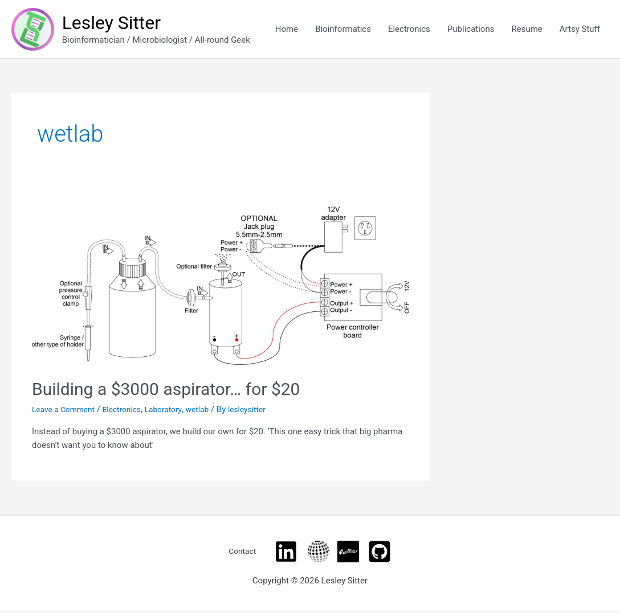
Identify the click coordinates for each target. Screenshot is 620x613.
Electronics (409, 30)
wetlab (211, 410)
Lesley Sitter (117, 23)
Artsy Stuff (580, 30)
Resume (526, 30)
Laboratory (174, 410)
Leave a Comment (66, 410)
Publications (471, 30)
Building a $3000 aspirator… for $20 (166, 390)
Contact (243, 552)
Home (286, 30)
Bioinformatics (343, 30)
